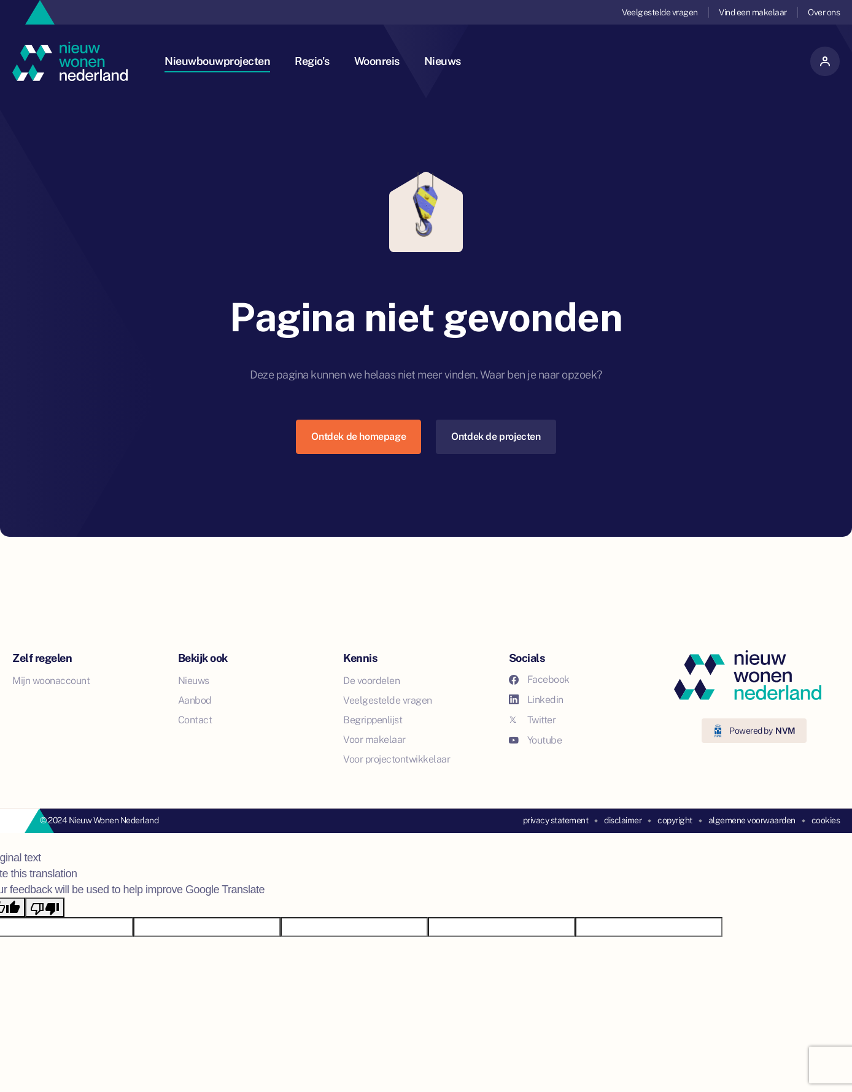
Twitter (532, 720)
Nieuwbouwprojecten (217, 61)
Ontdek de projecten (495, 436)
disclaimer (622, 820)
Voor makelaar (374, 739)
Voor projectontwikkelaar (396, 759)
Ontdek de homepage (358, 436)
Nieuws (442, 61)
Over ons (824, 12)
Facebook (539, 679)
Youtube (535, 740)
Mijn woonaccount (51, 680)
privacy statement (556, 820)
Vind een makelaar (753, 12)
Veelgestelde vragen (660, 12)
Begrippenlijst (372, 720)
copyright (674, 820)
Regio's (312, 61)
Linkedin (536, 700)
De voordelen (371, 680)
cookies (825, 820)
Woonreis (377, 61)
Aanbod (195, 700)
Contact (195, 720)
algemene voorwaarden (752, 820)
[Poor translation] (44, 907)
